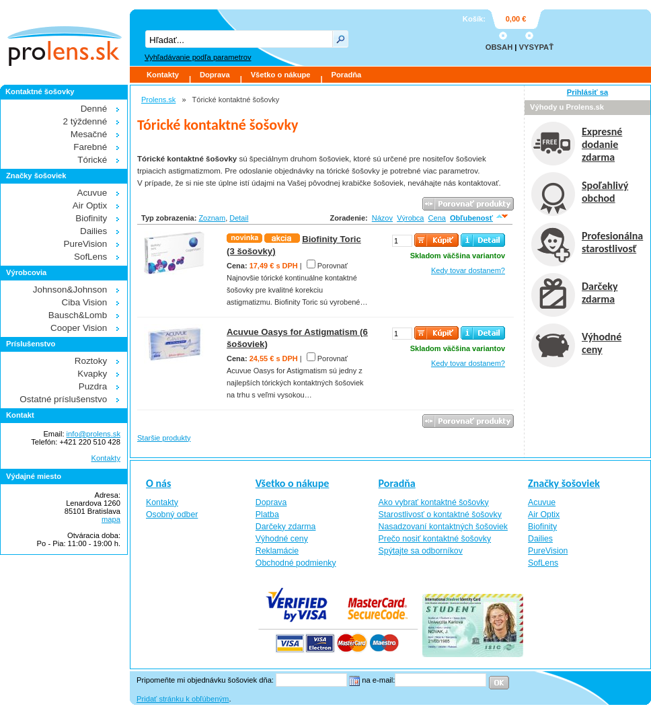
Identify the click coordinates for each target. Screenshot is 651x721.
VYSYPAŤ (536, 47)
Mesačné (89, 134)
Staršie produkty (163, 438)
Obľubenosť (471, 218)
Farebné (90, 147)
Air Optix (90, 205)
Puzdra (93, 386)
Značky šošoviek (564, 483)
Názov (382, 218)
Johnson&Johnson (70, 289)
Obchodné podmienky (296, 563)
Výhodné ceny (282, 538)
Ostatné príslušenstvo (63, 399)
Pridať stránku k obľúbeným (183, 699)
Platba (267, 514)
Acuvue (92, 193)
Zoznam (211, 218)
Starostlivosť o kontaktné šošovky (440, 514)
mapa (111, 519)
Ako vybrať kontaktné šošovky (434, 502)
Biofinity (91, 218)
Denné (94, 109)
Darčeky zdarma (286, 526)
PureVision (86, 244)
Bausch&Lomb (77, 315)
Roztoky (91, 361)
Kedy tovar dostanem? (468, 270)
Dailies (93, 231)
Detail (238, 218)
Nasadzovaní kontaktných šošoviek (443, 526)
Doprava (215, 75)
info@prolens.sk (93, 434)
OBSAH (499, 47)
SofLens (90, 257)
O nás (158, 483)
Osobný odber (172, 514)
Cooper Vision (78, 328)
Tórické (92, 160)
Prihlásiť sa (587, 92)
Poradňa (347, 75)
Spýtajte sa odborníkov (421, 551)
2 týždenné (85, 121)
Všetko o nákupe (281, 75)
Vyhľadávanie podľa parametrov (198, 57)
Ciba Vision (85, 302)
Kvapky (92, 374)
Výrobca (410, 218)
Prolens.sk (158, 100)
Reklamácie (277, 551)
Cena (437, 218)
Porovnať (332, 266)
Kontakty (163, 75)
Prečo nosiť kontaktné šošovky (435, 538)
